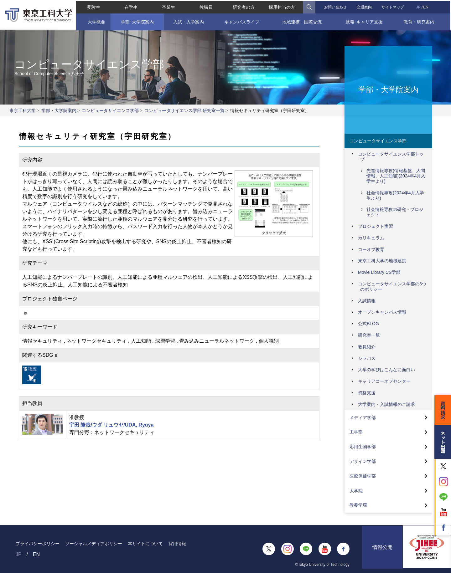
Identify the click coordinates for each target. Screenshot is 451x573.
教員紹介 (367, 346)
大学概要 (95, 20)
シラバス (367, 358)
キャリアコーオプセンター (384, 381)
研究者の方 (244, 6)
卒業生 (168, 6)
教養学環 (358, 505)
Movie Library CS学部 (379, 272)
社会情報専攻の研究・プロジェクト (394, 212)
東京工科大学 (22, 110)
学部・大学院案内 (58, 110)
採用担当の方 (282, 6)
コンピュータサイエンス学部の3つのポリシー (392, 286)
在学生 (130, 6)
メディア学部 (363, 417)
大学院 (356, 490)
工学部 (356, 431)
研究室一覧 (369, 335)
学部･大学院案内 (136, 20)
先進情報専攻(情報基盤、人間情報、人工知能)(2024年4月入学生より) (395, 176)
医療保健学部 (363, 475)
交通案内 (364, 6)
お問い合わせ (335, 6)
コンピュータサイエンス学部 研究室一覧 (184, 110)
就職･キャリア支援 (364, 20)
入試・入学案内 (188, 20)
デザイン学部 (363, 461)
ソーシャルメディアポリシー (93, 543)
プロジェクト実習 (375, 226)
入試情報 (367, 300)
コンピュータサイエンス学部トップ (391, 156)
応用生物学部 (363, 446)
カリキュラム (371, 237)
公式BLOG (368, 323)
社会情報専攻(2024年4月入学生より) (395, 195)
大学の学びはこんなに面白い (386, 369)
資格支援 (367, 392)
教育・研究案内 (419, 20)
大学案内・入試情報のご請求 (386, 404)
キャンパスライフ (241, 20)
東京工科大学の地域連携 (382, 260)
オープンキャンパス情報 (382, 312)
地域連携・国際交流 (302, 20)
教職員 (206, 6)
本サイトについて (145, 543)
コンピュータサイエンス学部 (110, 110)
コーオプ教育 (371, 249)
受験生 (92, 6)
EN (426, 6)
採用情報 (177, 543)
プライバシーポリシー (38, 543)
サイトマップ (393, 6)
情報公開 (382, 549)
